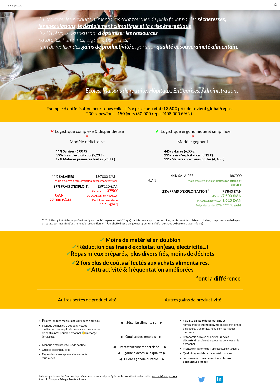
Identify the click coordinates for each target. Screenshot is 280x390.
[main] (140, 55)
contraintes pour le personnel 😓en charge (71, 332)
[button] (275, 5)
